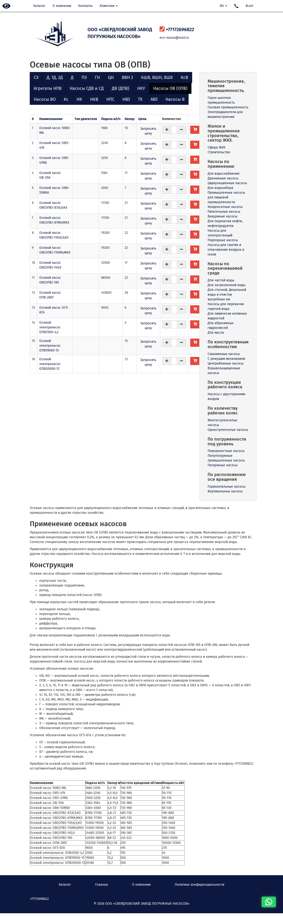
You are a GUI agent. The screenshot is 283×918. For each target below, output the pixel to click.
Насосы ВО (45, 99)
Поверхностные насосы (226, 451)
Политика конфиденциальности (199, 885)
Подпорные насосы (223, 240)
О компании (62, 6)
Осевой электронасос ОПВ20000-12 (50, 364)
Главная (101, 885)
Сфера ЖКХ (216, 147)
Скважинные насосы (224, 354)
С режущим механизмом (226, 359)
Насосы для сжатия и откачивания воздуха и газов (226, 249)
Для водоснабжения (223, 174)
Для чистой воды (221, 280)
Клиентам (109, 6)
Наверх (8, 911)
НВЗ (126, 99)
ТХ (140, 99)
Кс (66, 99)
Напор (129, 119)
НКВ (94, 99)
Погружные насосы (223, 465)
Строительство (219, 152)
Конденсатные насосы (225, 207)
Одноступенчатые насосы (228, 430)
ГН (97, 77)
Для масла (216, 333)
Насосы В (175, 99)
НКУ (141, 88)
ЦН (111, 77)
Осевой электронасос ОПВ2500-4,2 (50, 327)
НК (79, 99)
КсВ (184, 77)
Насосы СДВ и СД (87, 88)
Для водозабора (220, 188)
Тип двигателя (85, 119)
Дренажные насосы (223, 178)
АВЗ (154, 99)
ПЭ (84, 77)
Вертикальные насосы (225, 491)
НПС (110, 99)
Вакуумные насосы (222, 216)
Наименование (51, 119)
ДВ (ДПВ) (120, 88)
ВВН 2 (127, 77)
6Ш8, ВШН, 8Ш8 (157, 77)
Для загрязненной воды (226, 285)
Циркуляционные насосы (227, 183)
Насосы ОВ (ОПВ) (170, 88)
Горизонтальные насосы (226, 487)
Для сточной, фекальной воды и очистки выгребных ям (227, 294)
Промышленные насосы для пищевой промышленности (226, 197)
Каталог (39, 6)
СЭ (36, 77)
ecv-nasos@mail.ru (174, 38)
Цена (142, 119)
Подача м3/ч (111, 119)
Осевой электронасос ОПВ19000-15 (50, 345)
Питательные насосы (224, 212)
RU (223, 6)
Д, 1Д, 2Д (55, 77)
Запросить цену (148, 131)
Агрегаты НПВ (48, 88)
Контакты (85, 6)
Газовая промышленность (228, 107)
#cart (249, 6)
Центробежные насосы (226, 363)
